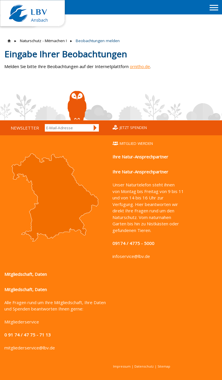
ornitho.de (140, 66)
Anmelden (95, 128)
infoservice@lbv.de (131, 256)
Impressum (122, 366)
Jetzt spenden (133, 127)
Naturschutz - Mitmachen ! (43, 40)
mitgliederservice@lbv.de (29, 348)
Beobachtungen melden (98, 40)
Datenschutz (144, 366)
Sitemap (164, 366)
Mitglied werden (136, 143)
